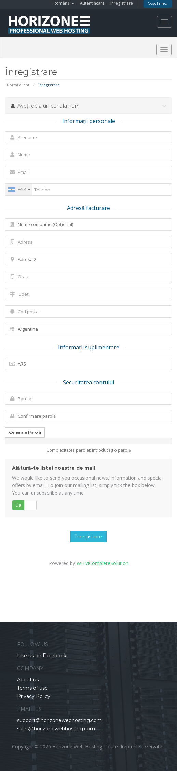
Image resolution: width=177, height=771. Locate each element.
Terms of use (32, 688)
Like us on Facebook (41, 655)
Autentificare (92, 3)
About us (28, 680)
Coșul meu (157, 3)
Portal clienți (18, 84)
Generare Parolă (25, 432)
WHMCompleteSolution (102, 563)
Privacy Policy (33, 696)
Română (64, 3)
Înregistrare (121, 3)
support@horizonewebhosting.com (59, 720)
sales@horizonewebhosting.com (56, 729)
